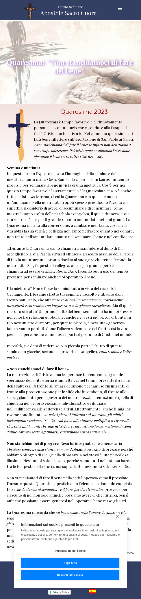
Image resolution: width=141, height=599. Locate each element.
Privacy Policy (61, 592)
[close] (117, 516)
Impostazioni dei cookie (70, 550)
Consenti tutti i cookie (70, 575)
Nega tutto (70, 563)
